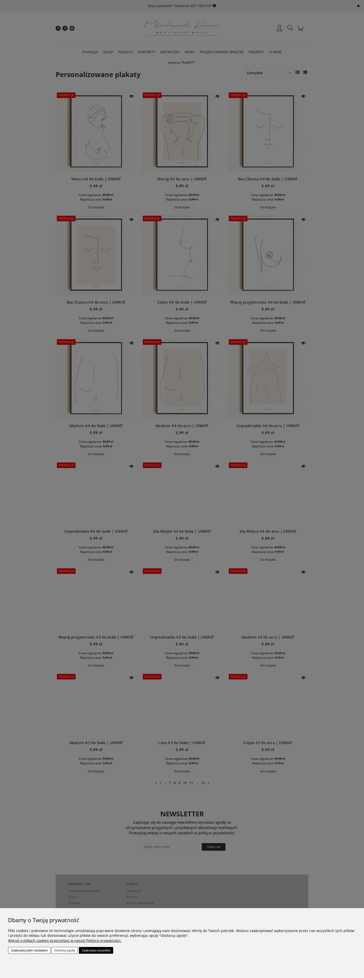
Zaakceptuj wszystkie (96, 950)
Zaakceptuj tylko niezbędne (29, 950)
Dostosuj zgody (64, 950)
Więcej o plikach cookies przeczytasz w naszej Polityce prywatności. (65, 940)
